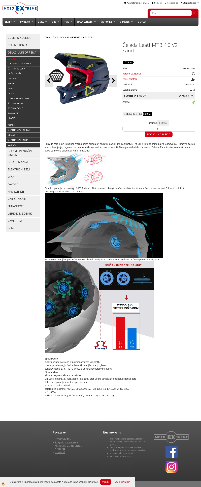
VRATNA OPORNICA (18, 140)
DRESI (11, 93)
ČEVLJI (11, 135)
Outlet (142, 21)
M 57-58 (137, 114)
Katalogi (60, 449)
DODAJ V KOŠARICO (158, 134)
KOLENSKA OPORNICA (19, 63)
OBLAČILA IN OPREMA (67, 37)
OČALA (11, 125)
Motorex (106, 21)
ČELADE (12, 59)
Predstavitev (63, 439)
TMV (66, 21)
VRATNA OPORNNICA (19, 130)
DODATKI (12, 78)
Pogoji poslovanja (66, 442)
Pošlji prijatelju (129, 79)
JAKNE (11, 83)
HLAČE (11, 118)
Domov (48, 37)
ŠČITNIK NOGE (15, 103)
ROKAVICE (13, 113)
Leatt (8, 21)
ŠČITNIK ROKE (15, 108)
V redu (105, 482)
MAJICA (12, 145)
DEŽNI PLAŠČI (15, 73)
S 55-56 (128, 114)
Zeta (41, 21)
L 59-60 (147, 114)
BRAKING (125, 21)
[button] (113, 81)
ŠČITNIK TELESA (16, 68)
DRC (54, 21)
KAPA (10, 88)
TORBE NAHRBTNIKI (18, 98)
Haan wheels (85, 21)
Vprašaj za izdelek (132, 73)
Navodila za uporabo (68, 445)
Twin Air (25, 21)
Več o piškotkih (122, 482)
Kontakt (60, 452)
